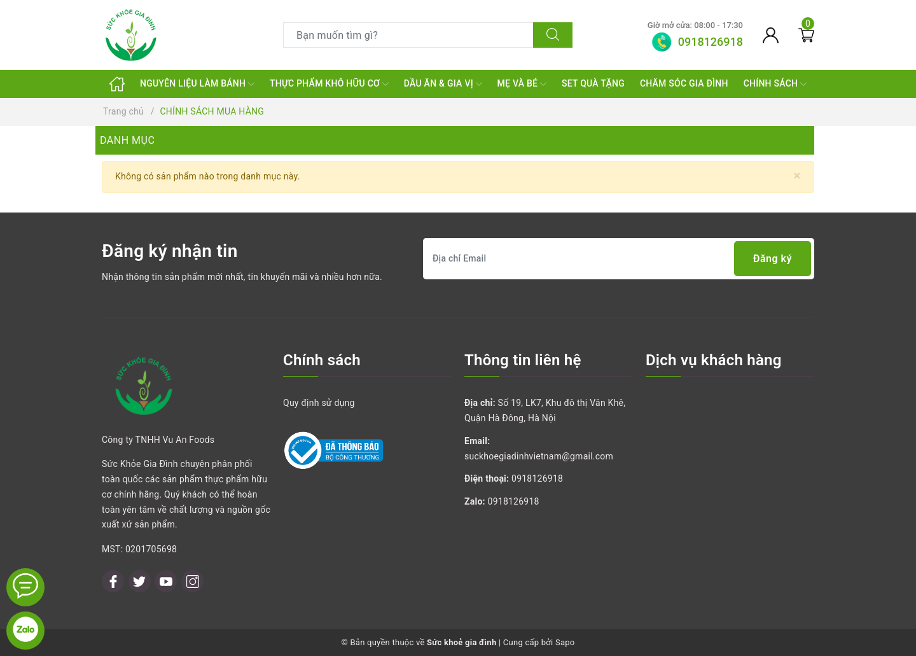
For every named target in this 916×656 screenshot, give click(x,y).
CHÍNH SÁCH (775, 84)
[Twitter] (139, 581)
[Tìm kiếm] (552, 35)
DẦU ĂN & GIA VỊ (443, 84)
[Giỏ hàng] (806, 35)
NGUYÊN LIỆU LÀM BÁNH (197, 84)
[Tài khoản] (771, 35)
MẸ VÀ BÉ (521, 84)
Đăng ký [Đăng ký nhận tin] (772, 259)
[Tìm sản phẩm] (408, 35)
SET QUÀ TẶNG (593, 83)
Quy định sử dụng (319, 403)
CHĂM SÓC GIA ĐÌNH (684, 83)
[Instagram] (192, 581)
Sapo (565, 642)
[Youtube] (166, 581)
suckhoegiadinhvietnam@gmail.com (538, 456)
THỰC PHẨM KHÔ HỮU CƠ (329, 84)
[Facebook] (113, 581)
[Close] (797, 176)
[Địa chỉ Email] (618, 258)
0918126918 (537, 478)
